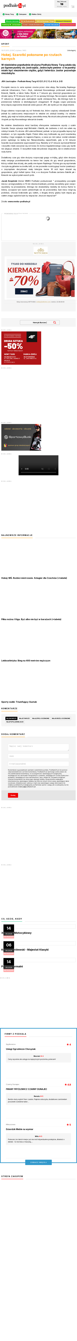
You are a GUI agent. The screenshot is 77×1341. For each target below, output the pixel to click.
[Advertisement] (25, 394)
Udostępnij (71, 50)
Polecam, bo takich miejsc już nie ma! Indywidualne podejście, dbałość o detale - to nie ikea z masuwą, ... (38, 1140)
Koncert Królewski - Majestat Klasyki (25, 950)
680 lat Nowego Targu (45, 21)
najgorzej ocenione (61, 718)
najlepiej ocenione (40, 718)
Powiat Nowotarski (68, 25)
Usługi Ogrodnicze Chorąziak (21, 1050)
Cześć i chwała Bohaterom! (33, 25)
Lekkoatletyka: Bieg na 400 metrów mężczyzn (25, 660)
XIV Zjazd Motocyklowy (16, 933)
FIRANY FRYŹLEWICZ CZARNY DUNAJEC (26, 1090)
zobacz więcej (38, 1163)
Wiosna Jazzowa (12, 21)
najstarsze (24, 718)
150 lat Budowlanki (28, 21)
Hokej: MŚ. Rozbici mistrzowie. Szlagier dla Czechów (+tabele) (34, 578)
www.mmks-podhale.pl (19, 201)
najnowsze (11, 718)
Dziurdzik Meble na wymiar (19, 1130)
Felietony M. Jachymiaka (11, 25)
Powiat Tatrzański (52, 25)
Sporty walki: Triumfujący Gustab (19, 702)
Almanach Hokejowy (63, 21)
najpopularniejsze (14, 722)
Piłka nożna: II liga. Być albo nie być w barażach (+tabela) (31, 619)
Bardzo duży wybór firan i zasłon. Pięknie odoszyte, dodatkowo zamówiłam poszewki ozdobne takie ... (38, 1099)
